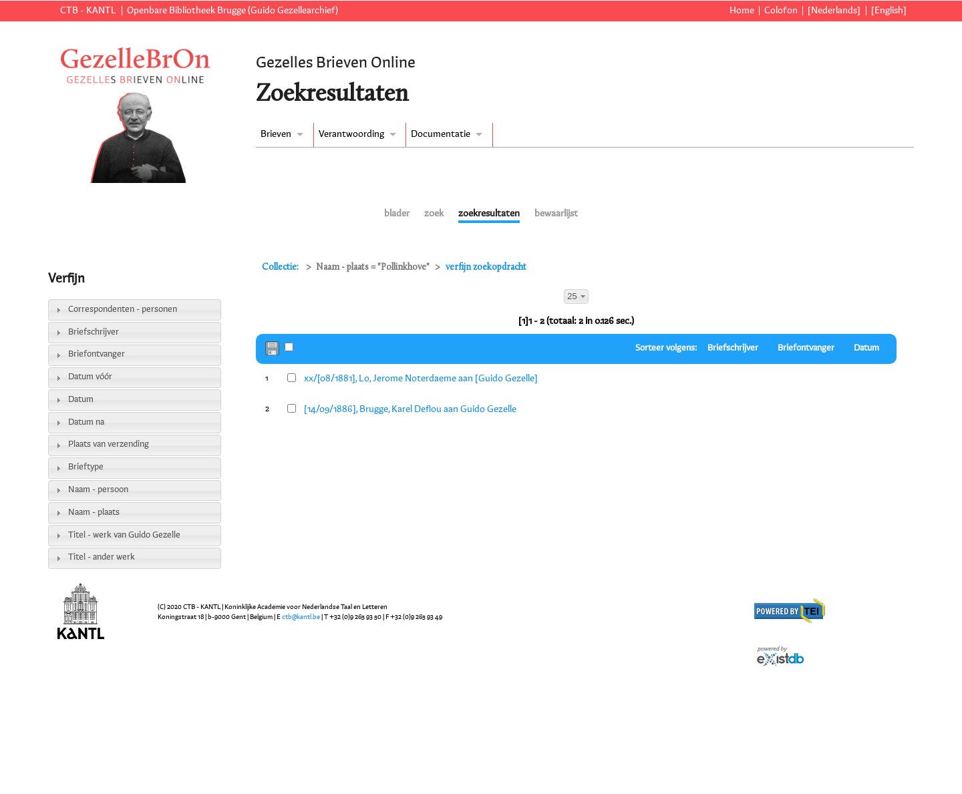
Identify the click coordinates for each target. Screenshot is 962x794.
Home (742, 10)
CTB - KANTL (88, 10)
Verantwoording (351, 134)
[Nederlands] (834, 10)
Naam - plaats (94, 512)
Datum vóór (90, 377)
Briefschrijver (93, 332)
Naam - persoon (98, 489)
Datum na (86, 422)
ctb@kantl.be (301, 617)
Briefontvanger (96, 354)
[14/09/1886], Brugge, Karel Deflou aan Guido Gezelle (410, 409)
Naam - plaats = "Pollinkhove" (373, 267)
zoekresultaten (489, 213)
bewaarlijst (556, 213)
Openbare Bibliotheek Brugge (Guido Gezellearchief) (232, 10)
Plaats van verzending (108, 444)
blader (397, 213)
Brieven (276, 134)
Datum (81, 399)
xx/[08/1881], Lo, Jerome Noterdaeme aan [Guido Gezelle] (421, 378)
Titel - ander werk (101, 557)
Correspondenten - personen (122, 309)
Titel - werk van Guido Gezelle (124, 535)
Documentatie (440, 134)
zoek (434, 213)
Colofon (781, 10)
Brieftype (86, 467)
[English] (889, 10)
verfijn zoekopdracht (486, 267)
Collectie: (281, 267)
